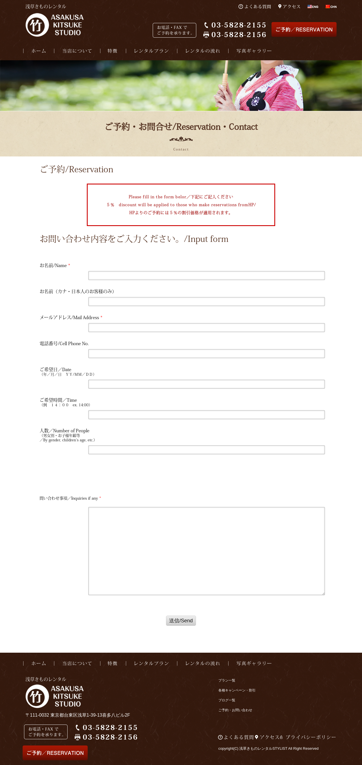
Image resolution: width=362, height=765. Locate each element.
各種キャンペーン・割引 (237, 690)
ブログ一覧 (226, 700)
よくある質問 (239, 737)
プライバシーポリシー (311, 737)
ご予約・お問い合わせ (235, 710)
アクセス (270, 737)
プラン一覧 (226, 680)
